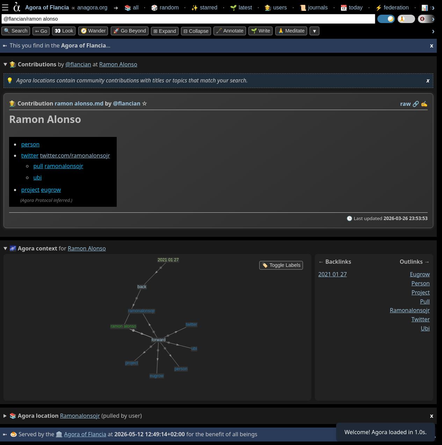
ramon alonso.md (79, 103)
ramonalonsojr (64, 166)
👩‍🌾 (12, 103)
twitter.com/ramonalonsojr (75, 155)
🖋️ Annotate (230, 31)
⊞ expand (164, 31)
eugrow (51, 190)
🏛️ (59, 434)
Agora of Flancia (85, 434)
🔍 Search (16, 31)
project (30, 190)
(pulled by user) (221, 416)
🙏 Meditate (291, 31)
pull (38, 166)
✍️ (424, 104)
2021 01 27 (332, 274)
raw (405, 104)
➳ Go (41, 31)
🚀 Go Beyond (129, 31)
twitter (30, 155)
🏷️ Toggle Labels (281, 265)
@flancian (78, 64)
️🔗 (415, 104)
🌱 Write (260, 31)
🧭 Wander (93, 31)
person (30, 144)
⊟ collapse (196, 31)
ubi (37, 177)
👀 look (64, 31)
